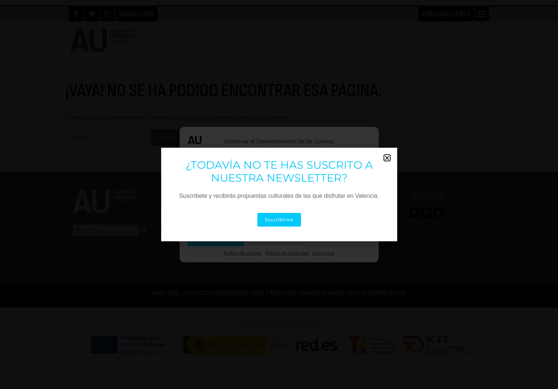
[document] (279, 194)
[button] (387, 158)
